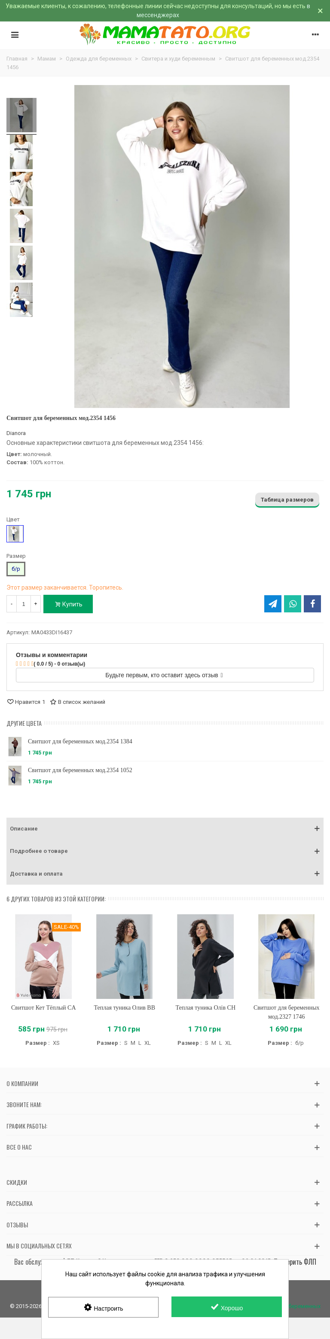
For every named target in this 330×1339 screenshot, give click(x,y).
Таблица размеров (287, 499)
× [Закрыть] (320, 11)
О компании (22, 1083)
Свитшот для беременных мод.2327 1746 (287, 1012)
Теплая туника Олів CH (205, 1007)
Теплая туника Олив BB (124, 1007)
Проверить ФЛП (295, 1262)
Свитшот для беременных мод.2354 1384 (80, 741)
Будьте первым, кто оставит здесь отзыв (164, 675)
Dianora (16, 433)
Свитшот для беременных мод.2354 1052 (80, 770)
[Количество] (23, 603)
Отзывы (17, 1224)
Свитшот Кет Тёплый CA (43, 1007)
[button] (165, 829)
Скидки (16, 1182)
